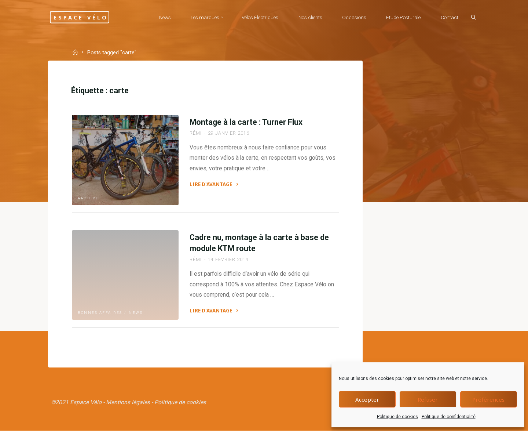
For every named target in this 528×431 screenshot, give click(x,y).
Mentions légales (129, 401)
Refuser (428, 399)
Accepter (367, 399)
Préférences (488, 399)
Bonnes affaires (100, 312)
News (136, 312)
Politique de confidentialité (449, 416)
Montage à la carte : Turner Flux (246, 123)
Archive (89, 198)
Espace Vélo (87, 17)
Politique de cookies (397, 416)
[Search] (471, 17)
